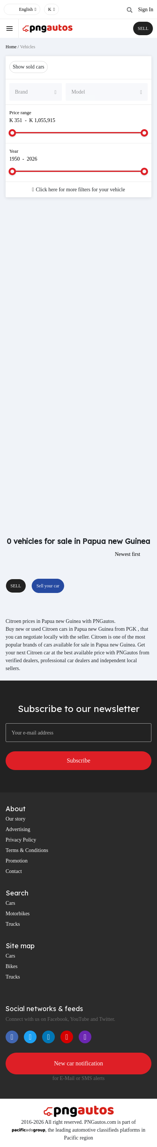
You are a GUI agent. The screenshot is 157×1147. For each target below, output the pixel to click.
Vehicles (27, 46)
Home (11, 46)
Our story (15, 819)
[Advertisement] (78, 289)
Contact (14, 871)
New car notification (78, 1063)
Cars (10, 903)
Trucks (13, 924)
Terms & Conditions (27, 850)
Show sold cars (28, 67)
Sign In (145, 9)
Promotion (17, 861)
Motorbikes (18, 913)
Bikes (12, 966)
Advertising (18, 829)
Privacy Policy (21, 840)
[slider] (12, 133)
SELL (143, 28)
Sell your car (48, 585)
